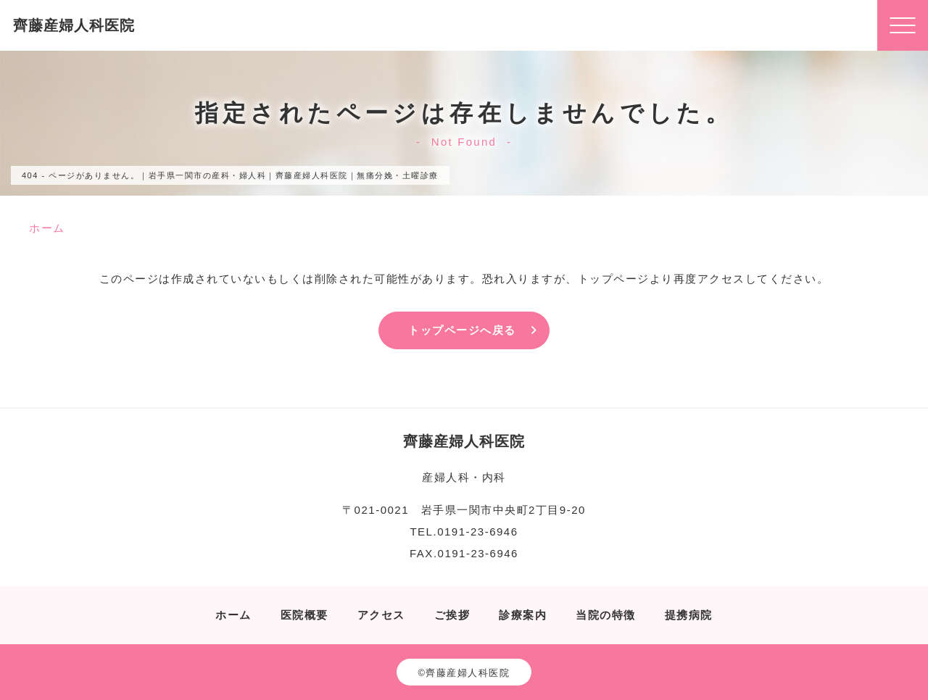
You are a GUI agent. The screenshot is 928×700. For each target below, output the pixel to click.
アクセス (381, 615)
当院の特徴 (606, 615)
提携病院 (689, 615)
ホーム (233, 615)
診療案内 (523, 615)
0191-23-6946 (477, 531)
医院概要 (304, 615)
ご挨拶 (452, 615)
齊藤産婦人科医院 (74, 25)
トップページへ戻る (462, 330)
